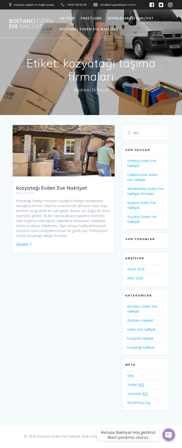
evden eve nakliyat (141, 329)
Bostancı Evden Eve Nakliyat (89, 29)
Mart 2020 (135, 278)
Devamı (22, 244)
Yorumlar (137, 393)
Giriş (130, 375)
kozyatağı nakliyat (141, 347)
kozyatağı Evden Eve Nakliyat (51, 188)
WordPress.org (138, 402)
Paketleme (91, 18)
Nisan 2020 (136, 269)
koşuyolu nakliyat (140, 338)
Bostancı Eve (31, 23)
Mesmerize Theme (143, 436)
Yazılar (135, 384)
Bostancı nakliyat (140, 320)
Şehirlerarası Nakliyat (131, 18)
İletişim (67, 18)
